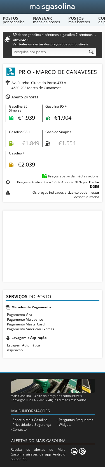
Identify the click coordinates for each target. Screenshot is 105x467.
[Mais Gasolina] (52, 7)
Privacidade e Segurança (32, 424)
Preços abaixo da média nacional (73, 176)
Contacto (20, 429)
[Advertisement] (53, 246)
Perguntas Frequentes (76, 419)
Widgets (65, 424)
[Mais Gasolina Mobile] (74, 451)
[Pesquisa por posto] (54, 52)
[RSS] (82, 451)
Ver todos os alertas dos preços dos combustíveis (50, 44)
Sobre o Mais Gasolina (30, 419)
